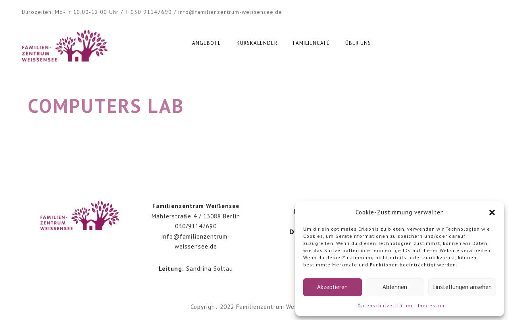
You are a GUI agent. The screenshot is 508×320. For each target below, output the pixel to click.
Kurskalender (257, 43)
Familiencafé (311, 43)
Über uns (358, 43)
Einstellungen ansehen (462, 287)
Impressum (432, 305)
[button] (492, 212)
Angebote (206, 43)
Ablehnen (395, 287)
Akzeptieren (332, 287)
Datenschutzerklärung (386, 305)
